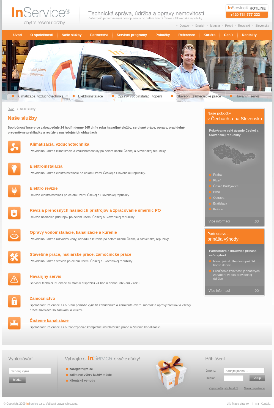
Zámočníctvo (42, 298)
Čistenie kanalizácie (49, 320)
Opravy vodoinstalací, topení (139, 96)
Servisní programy (132, 35)
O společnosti (41, 35)
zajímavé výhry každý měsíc (91, 374)
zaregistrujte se (81, 369)
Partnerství (99, 35)
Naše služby (71, 35)
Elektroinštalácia (46, 166)
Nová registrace (254, 388)
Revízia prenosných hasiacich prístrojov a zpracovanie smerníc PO (95, 210)
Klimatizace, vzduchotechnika (40, 96)
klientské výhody (82, 380)
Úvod (17, 35)
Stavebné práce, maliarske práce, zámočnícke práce (80, 254)
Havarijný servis (45, 276)
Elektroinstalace (90, 96)
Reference (186, 35)
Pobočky (162, 35)
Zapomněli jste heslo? (223, 388)
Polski (229, 25)
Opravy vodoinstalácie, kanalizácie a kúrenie (73, 232)
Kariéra (209, 35)
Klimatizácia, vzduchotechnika (59, 144)
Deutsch (184, 25)
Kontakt (265, 403)
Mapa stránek (240, 403)
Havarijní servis (247, 96)
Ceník (228, 35)
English (200, 25)
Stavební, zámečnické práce (199, 96)
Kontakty (249, 35)
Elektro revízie (44, 188)
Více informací (219, 221)
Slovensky (262, 25)
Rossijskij (244, 25)
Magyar (215, 25)
